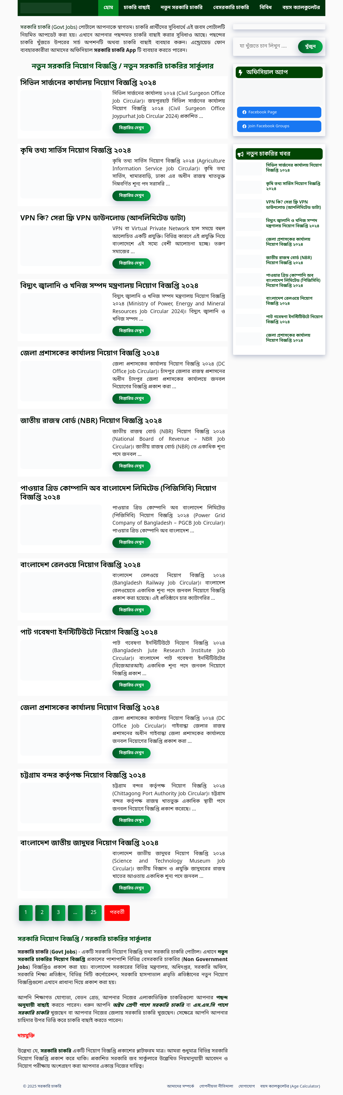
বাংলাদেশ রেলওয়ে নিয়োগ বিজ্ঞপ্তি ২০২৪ (80, 565)
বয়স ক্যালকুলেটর (301, 8)
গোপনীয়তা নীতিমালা (216, 1086)
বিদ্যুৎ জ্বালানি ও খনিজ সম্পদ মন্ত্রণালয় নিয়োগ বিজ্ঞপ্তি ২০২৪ (109, 286)
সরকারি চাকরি (35, 27)
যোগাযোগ (246, 1086)
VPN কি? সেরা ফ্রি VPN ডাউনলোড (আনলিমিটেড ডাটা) (102, 218)
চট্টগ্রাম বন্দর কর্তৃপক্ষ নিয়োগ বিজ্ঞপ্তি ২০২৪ (83, 776)
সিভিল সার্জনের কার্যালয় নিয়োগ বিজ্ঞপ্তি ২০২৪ (88, 83)
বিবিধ (266, 8)
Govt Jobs (64, 27)
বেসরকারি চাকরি (231, 8)
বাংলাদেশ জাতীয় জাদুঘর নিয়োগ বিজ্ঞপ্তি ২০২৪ (89, 843)
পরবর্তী (117, 912)
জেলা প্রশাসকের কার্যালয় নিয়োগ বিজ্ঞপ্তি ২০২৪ (89, 353)
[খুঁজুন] (310, 46)
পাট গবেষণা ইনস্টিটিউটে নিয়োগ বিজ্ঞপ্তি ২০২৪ (89, 632)
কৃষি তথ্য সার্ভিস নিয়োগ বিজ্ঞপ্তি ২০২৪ (75, 151)
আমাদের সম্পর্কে (180, 1086)
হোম (108, 8)
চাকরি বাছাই (137, 8)
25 (94, 912)
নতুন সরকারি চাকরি (182, 8)
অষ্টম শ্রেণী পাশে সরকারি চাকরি (148, 1005)
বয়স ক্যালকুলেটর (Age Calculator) (290, 1086)
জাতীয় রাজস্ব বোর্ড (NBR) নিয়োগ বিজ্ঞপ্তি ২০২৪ (91, 421)
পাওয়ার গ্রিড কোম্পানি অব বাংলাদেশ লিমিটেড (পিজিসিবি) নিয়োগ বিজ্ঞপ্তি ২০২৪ (118, 493)
